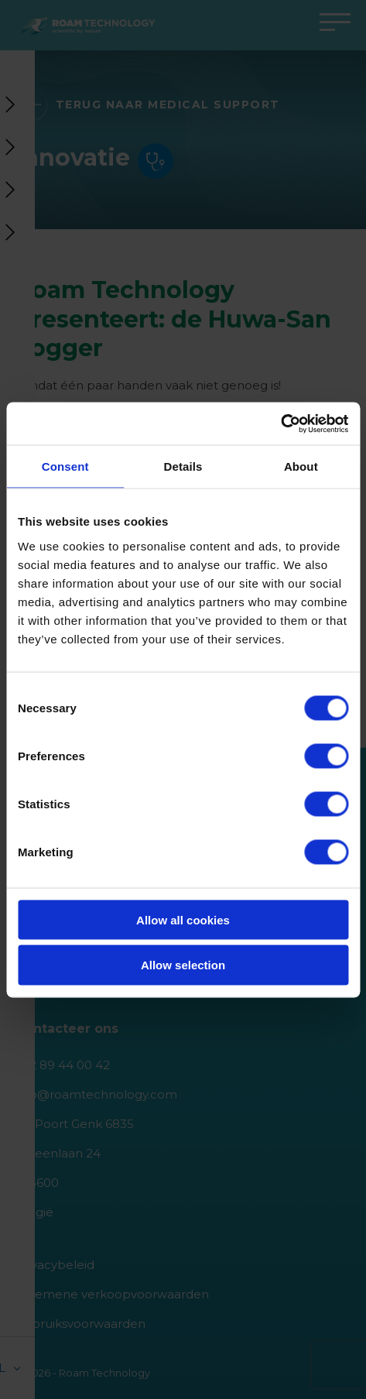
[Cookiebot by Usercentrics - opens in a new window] (280, 423)
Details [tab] (183, 466)
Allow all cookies (183, 919)
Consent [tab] (65, 466)
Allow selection (183, 965)
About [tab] (301, 466)
